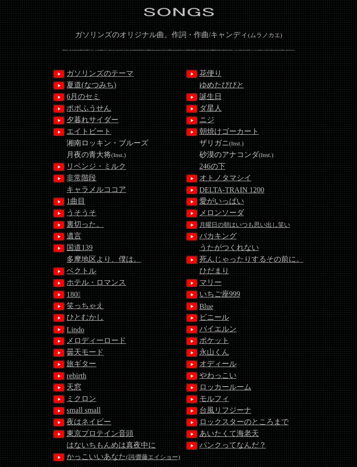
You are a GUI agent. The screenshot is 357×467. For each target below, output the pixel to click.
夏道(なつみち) (91, 85)
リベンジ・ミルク (96, 166)
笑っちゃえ (85, 305)
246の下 (212, 166)
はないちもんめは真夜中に (111, 445)
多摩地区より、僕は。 (103, 259)
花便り (210, 73)
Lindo (75, 330)
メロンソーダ (221, 213)
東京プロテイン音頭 (99, 433)
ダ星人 (210, 108)
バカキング (218, 236)
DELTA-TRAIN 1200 (231, 190)
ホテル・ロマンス (96, 282)
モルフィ (214, 398)
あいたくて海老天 (229, 433)
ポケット (214, 340)
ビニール (214, 317)
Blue (206, 306)
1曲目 (75, 201)
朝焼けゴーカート (229, 131)
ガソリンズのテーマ (99, 73)
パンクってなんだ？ (232, 445)
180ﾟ (73, 294)
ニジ (206, 120)
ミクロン (81, 398)
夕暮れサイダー (92, 120)
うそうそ (81, 213)
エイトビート (88, 131)
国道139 (79, 247)
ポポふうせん (88, 108)
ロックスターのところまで (244, 422)
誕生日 (210, 96)
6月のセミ (83, 96)
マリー (210, 282)
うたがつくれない (229, 247)
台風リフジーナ (225, 410)
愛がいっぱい (221, 201)
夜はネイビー (88, 422)
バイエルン (218, 329)
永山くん (214, 352)
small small (83, 410)
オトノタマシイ (225, 178)
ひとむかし (85, 317)
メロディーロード (96, 340)
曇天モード (85, 352)
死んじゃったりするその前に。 (251, 259)
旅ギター (81, 364)
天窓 (73, 387)
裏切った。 (85, 224)
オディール (218, 364)
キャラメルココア (96, 189)
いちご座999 (219, 294)
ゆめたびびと (221, 85)
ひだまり (214, 271)
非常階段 (81, 178)
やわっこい (218, 375)
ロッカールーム (225, 387)
